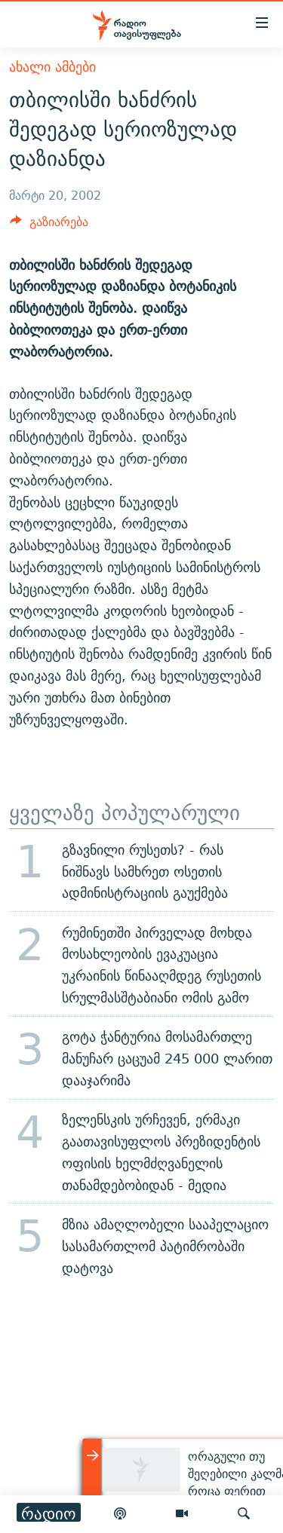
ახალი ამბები (52, 66)
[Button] (49, 225)
